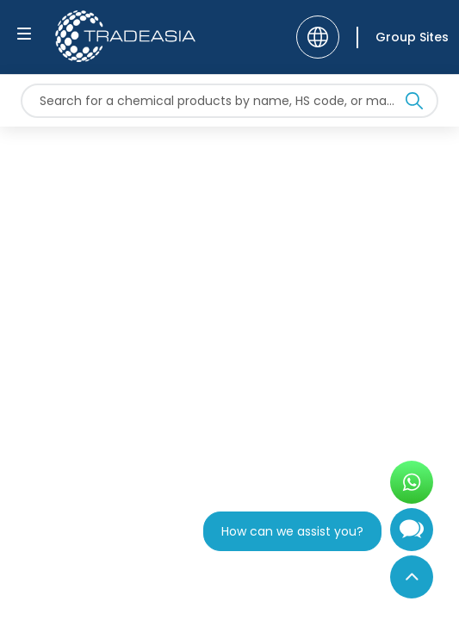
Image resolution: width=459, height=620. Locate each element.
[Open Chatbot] (412, 536)
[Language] (317, 37)
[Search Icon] (414, 104)
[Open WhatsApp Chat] (411, 482)
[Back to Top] (411, 577)
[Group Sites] (403, 37)
